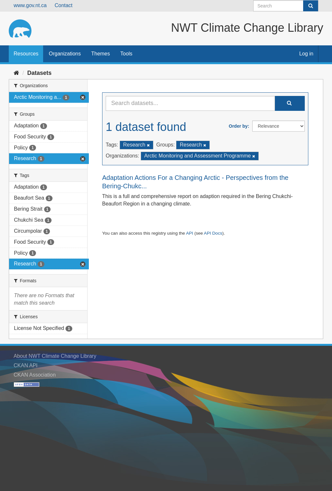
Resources (26, 53)
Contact (63, 5)
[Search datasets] (285, 5)
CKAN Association (35, 375)
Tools (126, 53)
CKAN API (26, 365)
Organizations (65, 53)
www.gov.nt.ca (30, 5)
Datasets (39, 73)
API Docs (213, 233)
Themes (100, 53)
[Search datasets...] (190, 103)
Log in (306, 53)
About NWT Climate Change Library (55, 356)
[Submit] (310, 5)
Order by (238, 126)
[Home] (16, 73)
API (189, 233)
